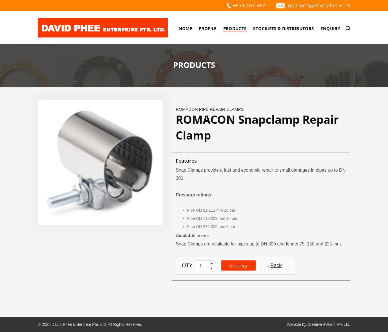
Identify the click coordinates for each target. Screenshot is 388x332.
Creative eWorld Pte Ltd (328, 324)
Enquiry (330, 29)
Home (185, 29)
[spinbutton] (202, 266)
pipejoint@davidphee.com (319, 5)
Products (235, 29)
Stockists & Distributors (283, 29)
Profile (208, 29)
